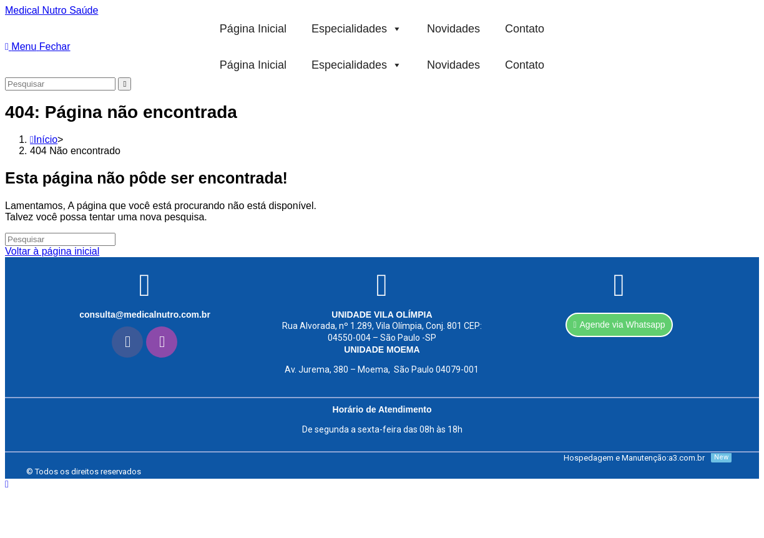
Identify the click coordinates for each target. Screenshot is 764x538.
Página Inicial (253, 28)
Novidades (453, 28)
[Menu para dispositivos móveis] (38, 46)
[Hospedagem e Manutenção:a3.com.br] (557, 457)
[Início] (43, 139)
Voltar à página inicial (52, 251)
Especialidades (356, 28)
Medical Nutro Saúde (51, 10)
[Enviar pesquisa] (124, 83)
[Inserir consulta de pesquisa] (60, 83)
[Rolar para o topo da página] (7, 484)
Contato (524, 28)
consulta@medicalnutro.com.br (144, 315)
